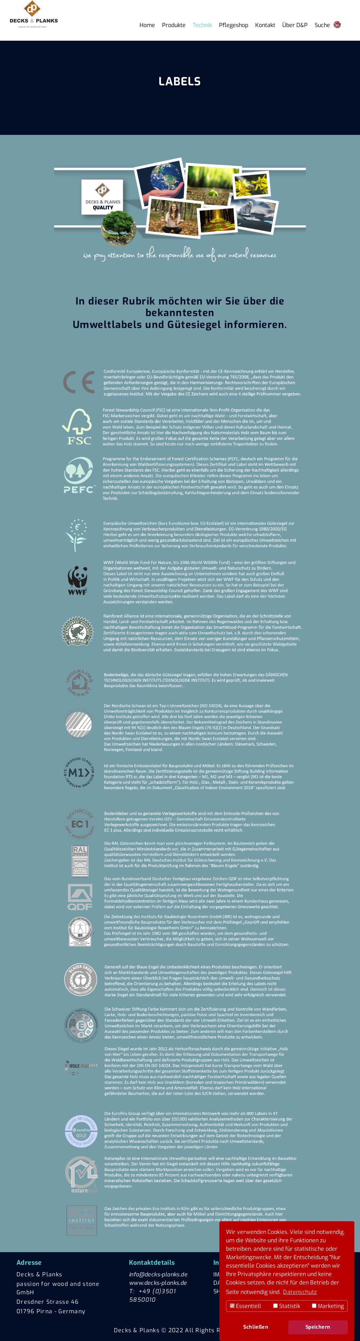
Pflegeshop (233, 25)
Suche (322, 25)
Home (147, 25)
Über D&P (295, 25)
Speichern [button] (318, 1327)
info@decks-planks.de (158, 1274)
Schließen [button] (255, 1327)
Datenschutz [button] (300, 1292)
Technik (202, 25)
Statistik (286, 1306)
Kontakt (265, 25)
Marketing (328, 1306)
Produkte (174, 25)
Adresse (29, 1262)
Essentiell (245, 1306)
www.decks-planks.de (158, 1283)
